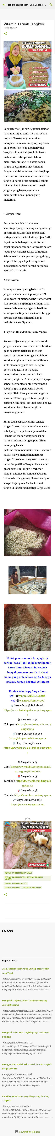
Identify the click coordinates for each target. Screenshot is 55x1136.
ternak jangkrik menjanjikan (18, 873)
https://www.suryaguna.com (27, 804)
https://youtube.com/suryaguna (32, 795)
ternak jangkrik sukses (16, 883)
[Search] (51, 4)
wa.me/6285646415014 (31, 695)
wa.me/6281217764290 (31, 700)
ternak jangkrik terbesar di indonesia (23, 888)
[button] (5, 34)
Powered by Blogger (27, 1132)
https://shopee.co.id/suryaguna (27, 738)
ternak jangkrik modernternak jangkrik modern (24, 878)
